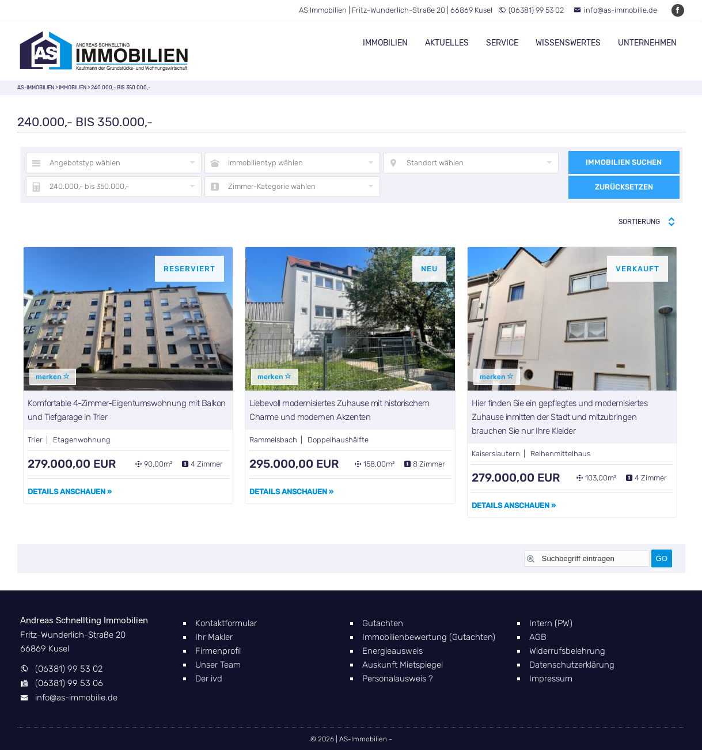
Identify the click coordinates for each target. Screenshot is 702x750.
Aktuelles (447, 43)
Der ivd (208, 678)
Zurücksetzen (624, 187)
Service (502, 43)
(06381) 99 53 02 (531, 10)
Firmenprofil (218, 651)
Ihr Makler (214, 637)
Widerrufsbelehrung (567, 651)
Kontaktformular (226, 623)
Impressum (550, 678)
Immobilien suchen (624, 162)
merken (53, 377)
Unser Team (218, 665)
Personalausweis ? (397, 678)
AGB (538, 637)
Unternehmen (647, 43)
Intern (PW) (550, 623)
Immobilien (385, 43)
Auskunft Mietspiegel (402, 665)
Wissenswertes (568, 43)
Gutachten (382, 623)
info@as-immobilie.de (615, 10)
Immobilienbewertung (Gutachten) (428, 637)
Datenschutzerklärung (571, 665)
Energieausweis (392, 651)
